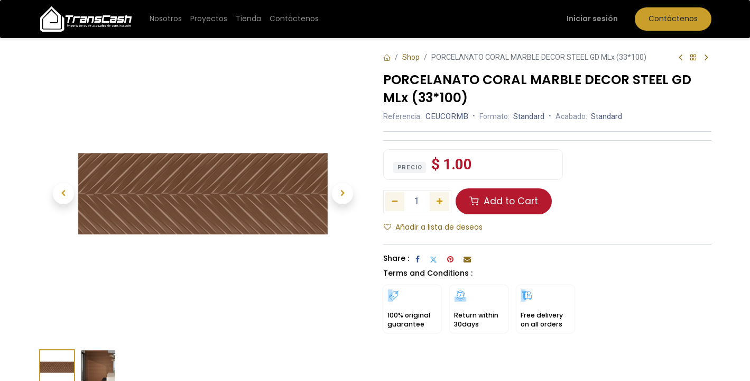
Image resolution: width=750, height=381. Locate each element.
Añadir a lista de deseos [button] (433, 227)
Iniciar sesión (592, 18)
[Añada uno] (439, 201)
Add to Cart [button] (503, 201)
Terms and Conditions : (428, 273)
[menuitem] (165, 19)
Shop (411, 57)
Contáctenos (673, 18)
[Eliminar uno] (395, 201)
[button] (63, 194)
